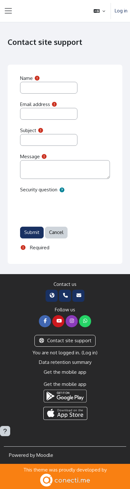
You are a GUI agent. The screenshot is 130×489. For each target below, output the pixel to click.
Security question (38, 190)
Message (30, 156)
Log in (121, 11)
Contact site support (65, 340)
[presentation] (68, 206)
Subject (28, 130)
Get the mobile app (65, 372)
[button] (99, 11)
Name (26, 78)
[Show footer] (5, 431)
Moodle (44, 455)
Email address (35, 104)
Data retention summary (65, 362)
